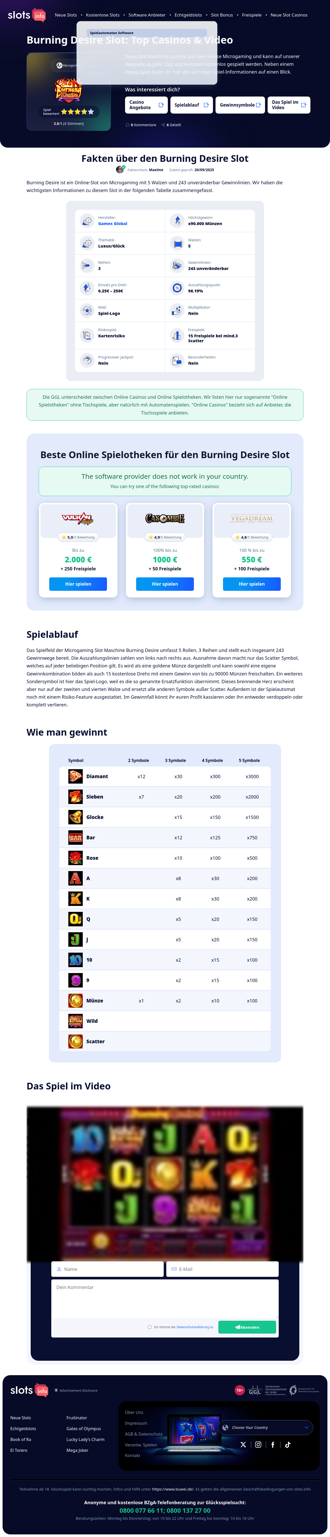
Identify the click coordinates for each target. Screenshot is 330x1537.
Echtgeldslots (188, 15)
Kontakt (132, 1455)
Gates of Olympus (84, 1428)
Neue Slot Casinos (289, 15)
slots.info (29, 1390)
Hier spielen (78, 584)
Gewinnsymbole (237, 105)
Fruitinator (77, 1418)
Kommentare (143, 124)
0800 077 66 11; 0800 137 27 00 (165, 1510)
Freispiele (252, 15)
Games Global (112, 223)
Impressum (136, 1423)
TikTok (288, 1445)
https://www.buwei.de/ (172, 1489)
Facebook (273, 1445)
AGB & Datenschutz (144, 1434)
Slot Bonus (222, 15)
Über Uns (134, 1412)
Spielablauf (187, 105)
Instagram (258, 1445)
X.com (243, 1445)
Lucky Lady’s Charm (86, 1439)
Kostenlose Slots (102, 15)
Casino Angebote (140, 104)
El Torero (18, 1450)
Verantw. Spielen (141, 1445)
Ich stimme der (180, 1327)
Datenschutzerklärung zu (195, 1327)
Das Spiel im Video (285, 104)
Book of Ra (20, 1439)
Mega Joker (77, 1450)
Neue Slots (66, 15)
